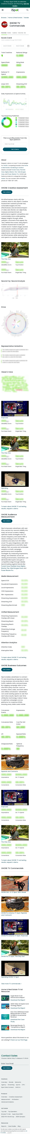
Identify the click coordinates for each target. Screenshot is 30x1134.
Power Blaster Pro (13, 174)
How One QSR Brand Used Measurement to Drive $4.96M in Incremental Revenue (19, 1014)
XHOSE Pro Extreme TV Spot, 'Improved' (14, 936)
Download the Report (18, 1000)
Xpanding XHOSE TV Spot (10, 977)
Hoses (3, 178)
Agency (3, 1085)
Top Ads (3, 1111)
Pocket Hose (15, 170)
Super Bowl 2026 (17, 1114)
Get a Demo (7, 192)
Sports (18, 1085)
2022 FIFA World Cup (7, 1117)
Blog (19, 1126)
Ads (25, 33)
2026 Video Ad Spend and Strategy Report (20, 1005)
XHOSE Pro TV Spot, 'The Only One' (13, 956)
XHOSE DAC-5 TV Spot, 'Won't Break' (13, 892)
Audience (14, 33)
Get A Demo (15, 149)
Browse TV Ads (6, 1114)
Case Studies (12, 1126)
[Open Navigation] (2, 10)
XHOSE (5, 165)
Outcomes (20, 33)
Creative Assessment (15, 1097)
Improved (4, 418)
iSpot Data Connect (7, 1087)
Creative (9, 33)
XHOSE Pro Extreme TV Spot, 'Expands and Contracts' (14, 914)
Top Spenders (12, 1111)
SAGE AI (17, 1087)
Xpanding (4, 488)
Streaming (11, 1085)
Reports (3, 1126)
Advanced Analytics (7, 1102)
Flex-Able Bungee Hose (15, 568)
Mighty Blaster (9, 172)
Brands (11, 1082)
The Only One (6, 259)
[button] (15, 46)
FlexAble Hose (15, 566)
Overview (3, 33)
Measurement (5, 1099)
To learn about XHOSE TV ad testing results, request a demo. (13, 508)
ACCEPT (9, 1132)
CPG (23, 1085)
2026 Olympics (20, 1117)
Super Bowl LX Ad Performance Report (18, 996)
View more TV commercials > (11, 984)
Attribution (15, 1099)
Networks (18, 1082)
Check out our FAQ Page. (19, 1040)
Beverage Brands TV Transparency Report (18, 1026)
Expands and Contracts (9, 771)
